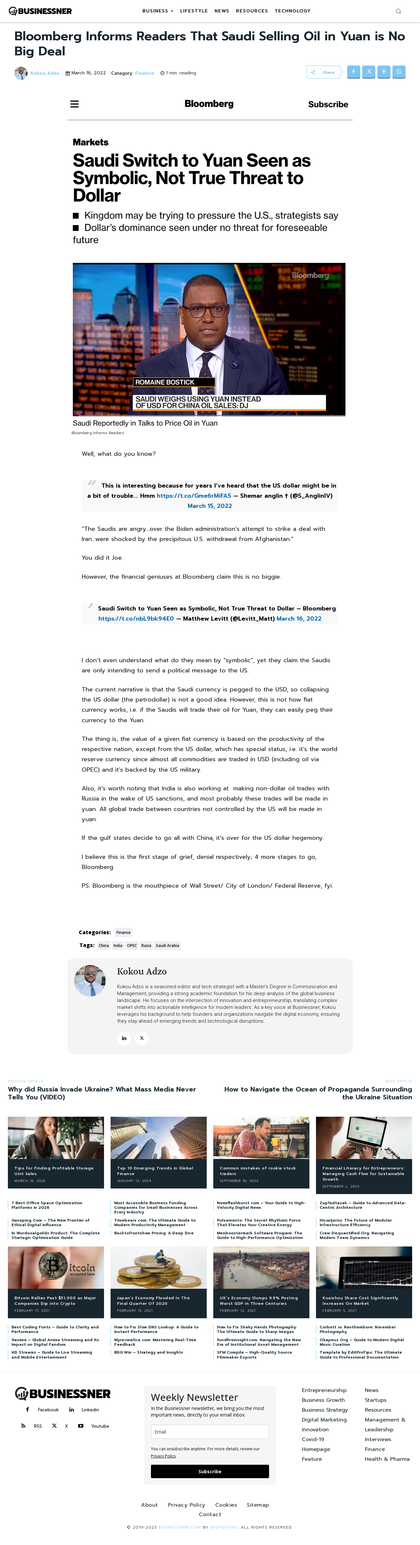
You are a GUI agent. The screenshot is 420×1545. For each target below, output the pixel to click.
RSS (38, 1426)
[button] (398, 11)
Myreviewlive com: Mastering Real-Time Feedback (155, 1342)
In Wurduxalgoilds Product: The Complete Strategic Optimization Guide (55, 1235)
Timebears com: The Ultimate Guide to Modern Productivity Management (155, 1222)
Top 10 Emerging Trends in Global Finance (155, 1171)
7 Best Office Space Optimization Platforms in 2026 (46, 1205)
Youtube (100, 1426)
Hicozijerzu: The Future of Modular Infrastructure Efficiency (356, 1222)
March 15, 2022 (210, 506)
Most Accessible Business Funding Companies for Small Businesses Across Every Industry (156, 1207)
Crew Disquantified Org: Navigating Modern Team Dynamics (357, 1235)
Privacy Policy (163, 1456)
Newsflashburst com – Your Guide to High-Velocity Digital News (261, 1205)
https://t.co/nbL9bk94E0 (136, 618)
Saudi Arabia (167, 945)
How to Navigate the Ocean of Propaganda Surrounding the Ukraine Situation (318, 1093)
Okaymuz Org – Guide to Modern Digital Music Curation (362, 1342)
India (118, 945)
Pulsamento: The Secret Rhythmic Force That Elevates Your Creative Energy (259, 1222)
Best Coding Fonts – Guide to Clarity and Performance (55, 1329)
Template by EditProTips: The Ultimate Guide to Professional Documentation (361, 1354)
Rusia (146, 945)
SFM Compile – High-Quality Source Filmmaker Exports (254, 1354)
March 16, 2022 (299, 618)
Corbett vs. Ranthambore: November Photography (358, 1329)
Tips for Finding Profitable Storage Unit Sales (54, 1171)
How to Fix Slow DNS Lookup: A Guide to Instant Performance (156, 1329)
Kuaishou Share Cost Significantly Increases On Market (360, 1300)
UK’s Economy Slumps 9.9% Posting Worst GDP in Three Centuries (259, 1300)
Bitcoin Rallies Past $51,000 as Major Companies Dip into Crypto (55, 1300)
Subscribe (210, 1471)
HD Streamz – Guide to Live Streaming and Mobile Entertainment (51, 1354)
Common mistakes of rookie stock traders (258, 1171)
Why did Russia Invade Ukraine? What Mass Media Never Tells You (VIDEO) (102, 1093)
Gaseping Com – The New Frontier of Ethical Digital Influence (50, 1222)
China (104, 945)
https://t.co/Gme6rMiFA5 (194, 495)
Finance (145, 73)
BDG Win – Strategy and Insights (148, 1352)
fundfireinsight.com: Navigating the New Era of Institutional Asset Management (259, 1342)
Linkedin (90, 1410)
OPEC (132, 945)
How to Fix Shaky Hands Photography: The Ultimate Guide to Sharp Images (257, 1329)
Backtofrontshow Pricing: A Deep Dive (154, 1233)
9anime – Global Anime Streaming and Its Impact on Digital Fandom (55, 1342)
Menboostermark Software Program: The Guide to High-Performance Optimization (260, 1235)
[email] (210, 1432)
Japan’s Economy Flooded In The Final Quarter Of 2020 (153, 1300)
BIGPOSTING (224, 1527)
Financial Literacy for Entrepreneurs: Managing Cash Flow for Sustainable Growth (364, 1173)
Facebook (48, 1410)
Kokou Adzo (45, 73)
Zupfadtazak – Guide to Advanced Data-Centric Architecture (363, 1205)
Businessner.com (180, 1527)
